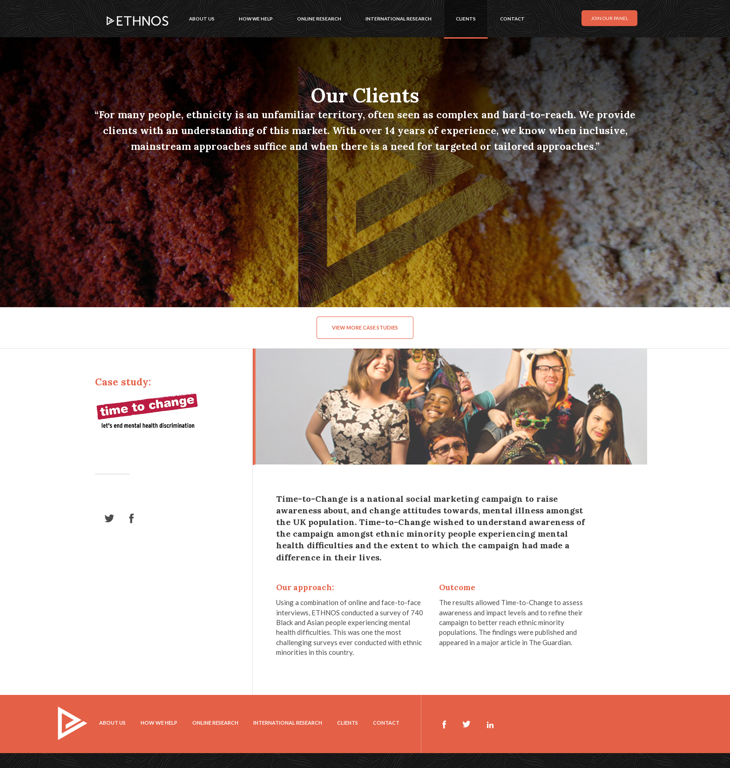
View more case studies (365, 327)
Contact (512, 18)
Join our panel (609, 18)
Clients (466, 18)
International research (398, 18)
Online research (319, 18)
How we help (256, 18)
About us (202, 18)
